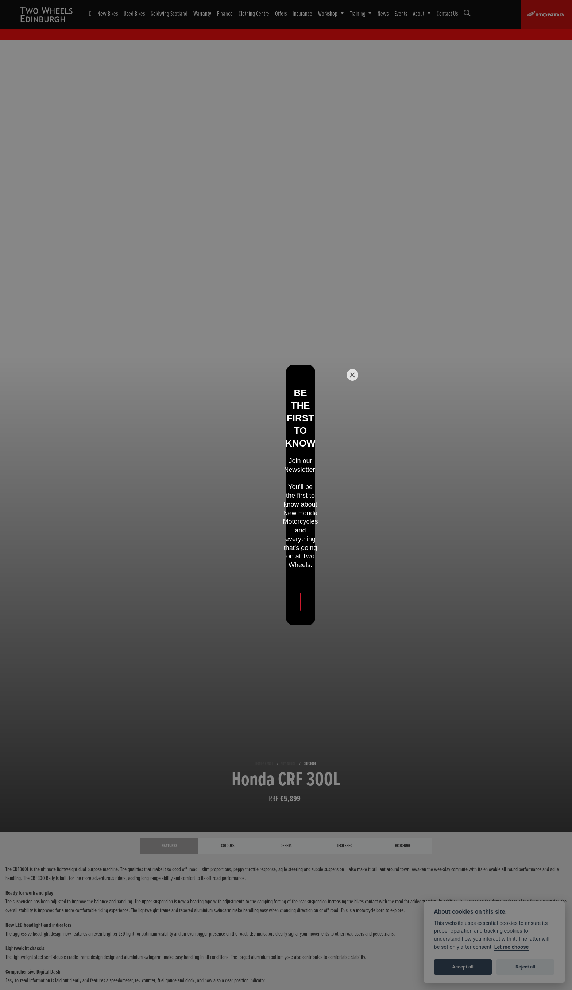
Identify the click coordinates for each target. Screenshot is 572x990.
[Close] (352, 435)
